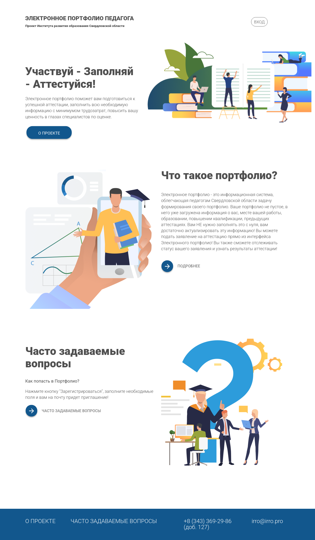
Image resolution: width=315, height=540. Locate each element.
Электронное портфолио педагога (79, 18)
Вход (259, 21)
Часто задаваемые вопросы (114, 521)
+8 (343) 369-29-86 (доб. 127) (208, 524)
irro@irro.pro (267, 521)
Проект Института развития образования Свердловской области (74, 26)
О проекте (49, 132)
